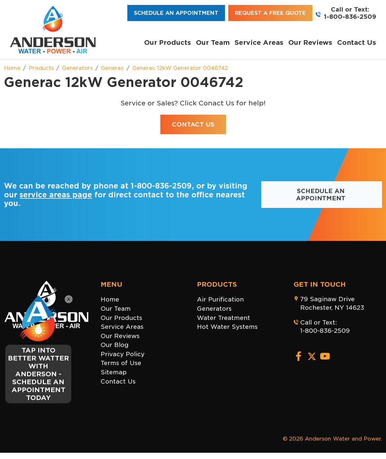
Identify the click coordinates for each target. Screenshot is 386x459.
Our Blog (115, 344)
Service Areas (259, 42)
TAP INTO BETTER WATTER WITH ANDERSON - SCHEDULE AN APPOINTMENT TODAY (38, 374)
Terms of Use (121, 362)
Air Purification (220, 299)
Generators (214, 308)
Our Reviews (310, 42)
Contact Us (356, 42)
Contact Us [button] (193, 124)
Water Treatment (223, 317)
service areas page (55, 194)
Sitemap (114, 372)
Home (110, 299)
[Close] (69, 299)
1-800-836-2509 (350, 16)
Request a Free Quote (270, 13)
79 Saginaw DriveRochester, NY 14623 (332, 303)
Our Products (167, 42)
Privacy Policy (123, 354)
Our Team (213, 42)
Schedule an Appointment (176, 13)
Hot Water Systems (227, 326)
